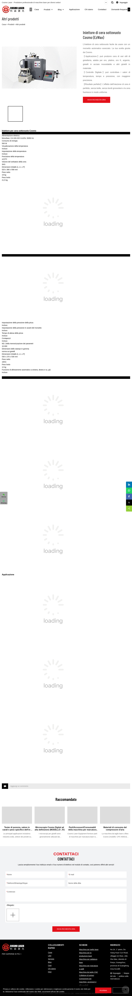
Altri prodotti (20, 24)
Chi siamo (89, 9)
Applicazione (74, 9)
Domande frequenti (120, 9)
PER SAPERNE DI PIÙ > (11, 954)
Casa (37, 9)
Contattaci (102, 9)
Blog (60, 9)
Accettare (103, 990)
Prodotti (47, 9)
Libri (49, 956)
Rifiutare (120, 990)
